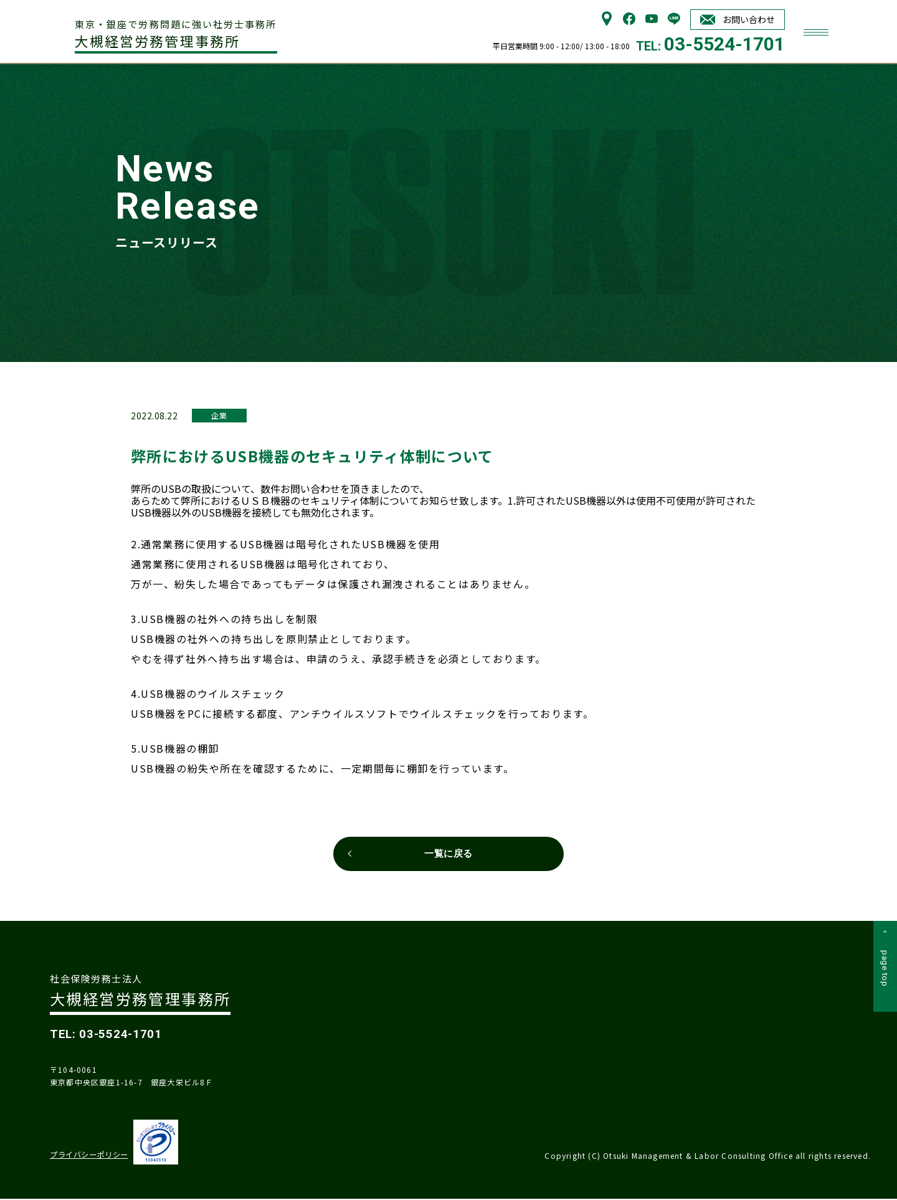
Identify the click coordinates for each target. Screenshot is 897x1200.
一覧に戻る (448, 854)
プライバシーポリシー (89, 1156)
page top (885, 971)
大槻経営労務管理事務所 (178, 33)
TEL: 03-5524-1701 (107, 1034)
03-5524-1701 (724, 44)
